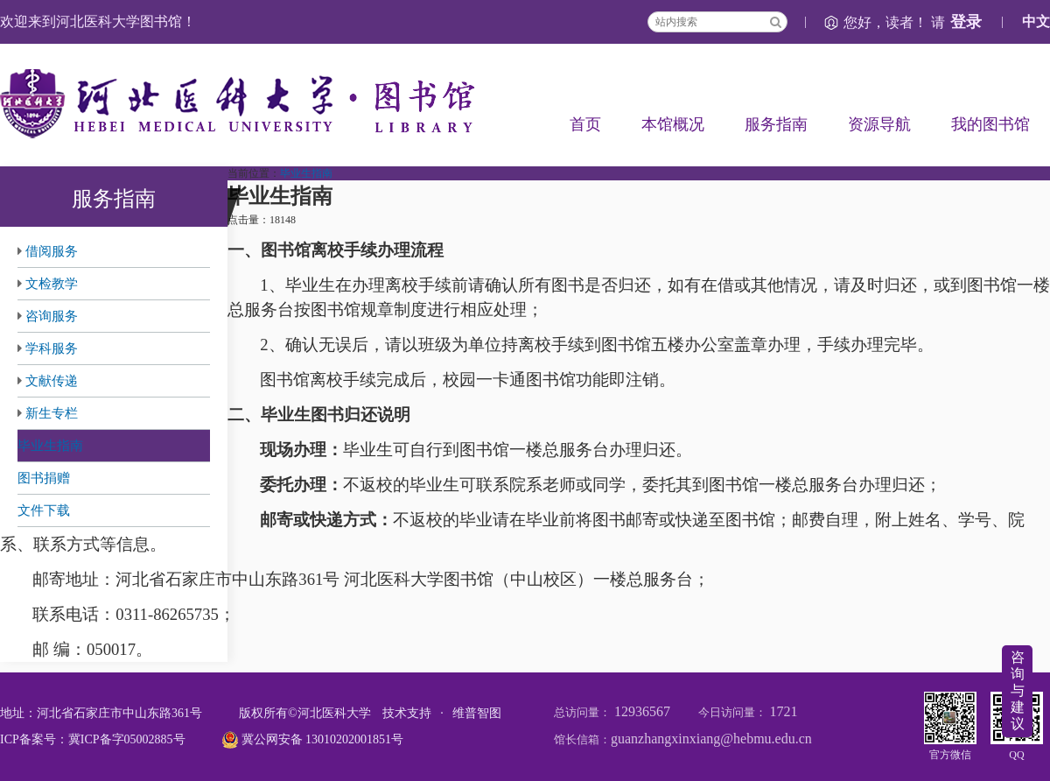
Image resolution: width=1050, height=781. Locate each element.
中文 (1036, 21)
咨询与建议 (1018, 690)
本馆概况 (672, 124)
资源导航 (879, 124)
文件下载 (44, 510)
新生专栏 (51, 413)
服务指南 (776, 124)
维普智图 (476, 713)
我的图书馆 (990, 124)
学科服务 (51, 348)
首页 (585, 124)
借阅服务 (51, 251)
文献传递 (51, 381)
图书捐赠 (44, 478)
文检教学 (51, 284)
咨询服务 (51, 316)
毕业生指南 (50, 446)
